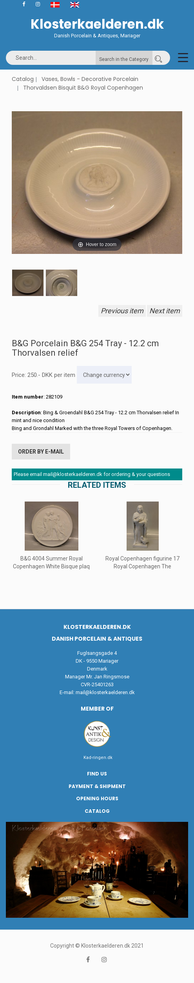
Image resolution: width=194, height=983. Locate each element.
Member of (97, 709)
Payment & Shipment (97, 786)
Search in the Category (124, 59)
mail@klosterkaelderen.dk (105, 692)
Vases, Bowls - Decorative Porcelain (90, 79)
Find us (97, 773)
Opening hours (97, 798)
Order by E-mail (41, 451)
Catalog (23, 79)
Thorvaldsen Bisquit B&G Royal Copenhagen (83, 88)
